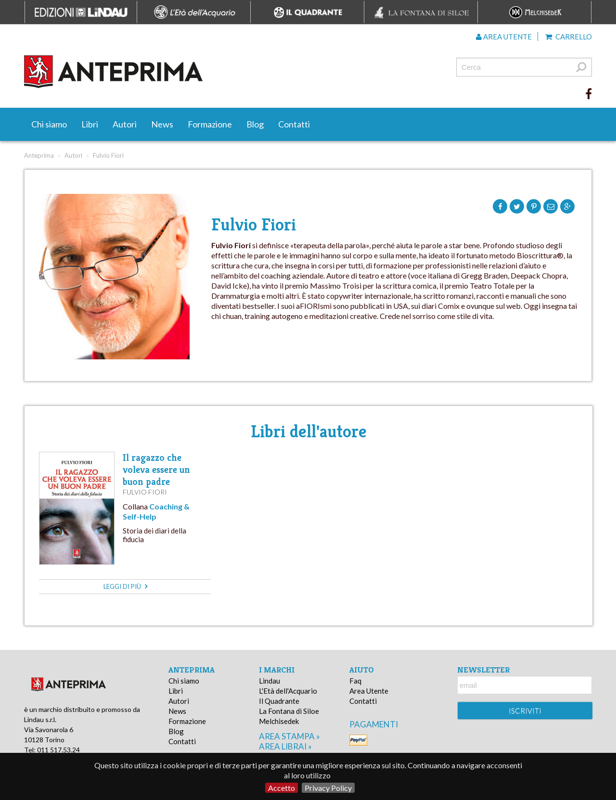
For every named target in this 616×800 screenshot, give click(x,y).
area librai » (285, 746)
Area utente (504, 36)
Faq (355, 680)
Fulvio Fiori (145, 492)
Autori (125, 124)
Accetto (281, 787)
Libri (89, 124)
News (162, 124)
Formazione (210, 124)
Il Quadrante (279, 701)
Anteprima (39, 155)
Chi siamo (49, 124)
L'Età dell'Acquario (288, 690)
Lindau (269, 680)
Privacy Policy (328, 787)
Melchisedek (279, 721)
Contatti (294, 124)
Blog (255, 124)
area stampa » (289, 736)
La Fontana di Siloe (289, 711)
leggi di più (125, 586)
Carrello (568, 36)
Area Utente (368, 690)
